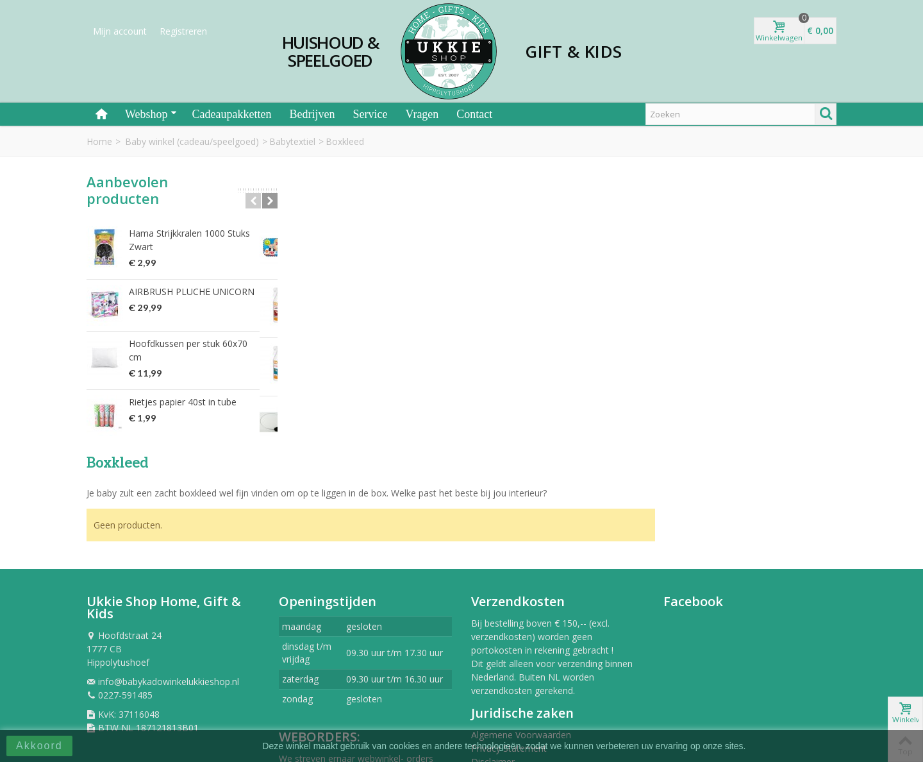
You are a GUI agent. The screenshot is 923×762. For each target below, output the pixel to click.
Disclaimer (493, 665)
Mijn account (120, 31)
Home (99, 141)
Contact (474, 114)
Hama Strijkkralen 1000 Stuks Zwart (189, 240)
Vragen (421, 114)
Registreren (183, 31)
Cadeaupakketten (232, 114)
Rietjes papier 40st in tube (183, 402)
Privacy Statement (509, 652)
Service (370, 114)
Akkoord (39, 745)
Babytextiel (292, 141)
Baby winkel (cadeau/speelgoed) (192, 141)
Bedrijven (312, 114)
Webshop (151, 114)
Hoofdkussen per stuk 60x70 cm (188, 350)
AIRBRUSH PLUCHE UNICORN (191, 291)
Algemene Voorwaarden (521, 638)
